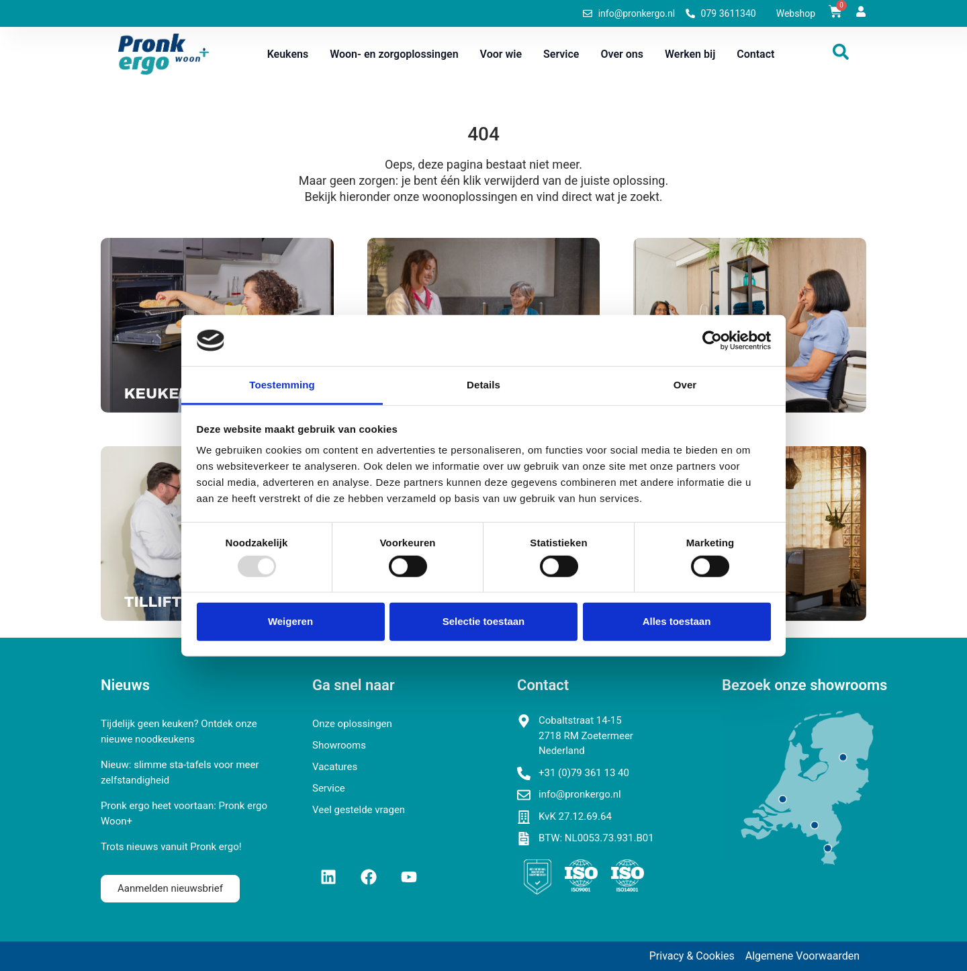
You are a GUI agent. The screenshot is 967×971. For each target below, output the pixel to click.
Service (561, 54)
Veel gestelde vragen (358, 810)
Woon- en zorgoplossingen (394, 54)
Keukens (288, 54)
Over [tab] (685, 384)
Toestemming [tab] (282, 384)
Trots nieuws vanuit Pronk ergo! (171, 847)
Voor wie (501, 54)
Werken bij (690, 54)
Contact (755, 54)
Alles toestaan (677, 621)
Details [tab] (483, 384)
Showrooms (339, 745)
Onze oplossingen (352, 724)
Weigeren (290, 621)
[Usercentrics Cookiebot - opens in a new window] (712, 341)
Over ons (621, 54)
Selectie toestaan (484, 621)
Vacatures (334, 767)
